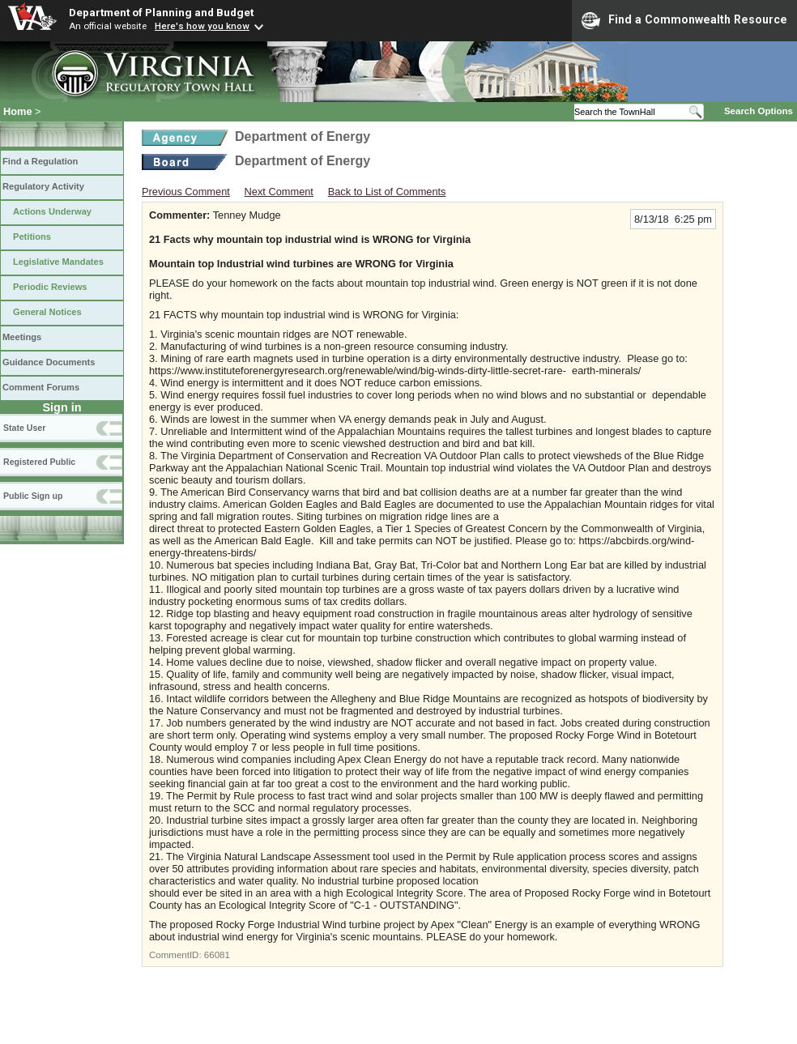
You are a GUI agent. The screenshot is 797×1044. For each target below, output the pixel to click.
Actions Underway (52, 211)
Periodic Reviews (50, 287)
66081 (217, 955)
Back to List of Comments (387, 191)
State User (24, 428)
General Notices (47, 312)
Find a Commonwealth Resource (684, 20)
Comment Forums (40, 387)
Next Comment (279, 191)
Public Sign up (32, 496)
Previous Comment (186, 191)
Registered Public (39, 462)
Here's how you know (202, 26)
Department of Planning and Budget (161, 12)
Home (17, 111)
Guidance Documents (48, 362)
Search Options (758, 111)
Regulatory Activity (43, 186)
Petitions (32, 236)
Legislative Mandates (58, 261)
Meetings (21, 337)
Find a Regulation (40, 161)
